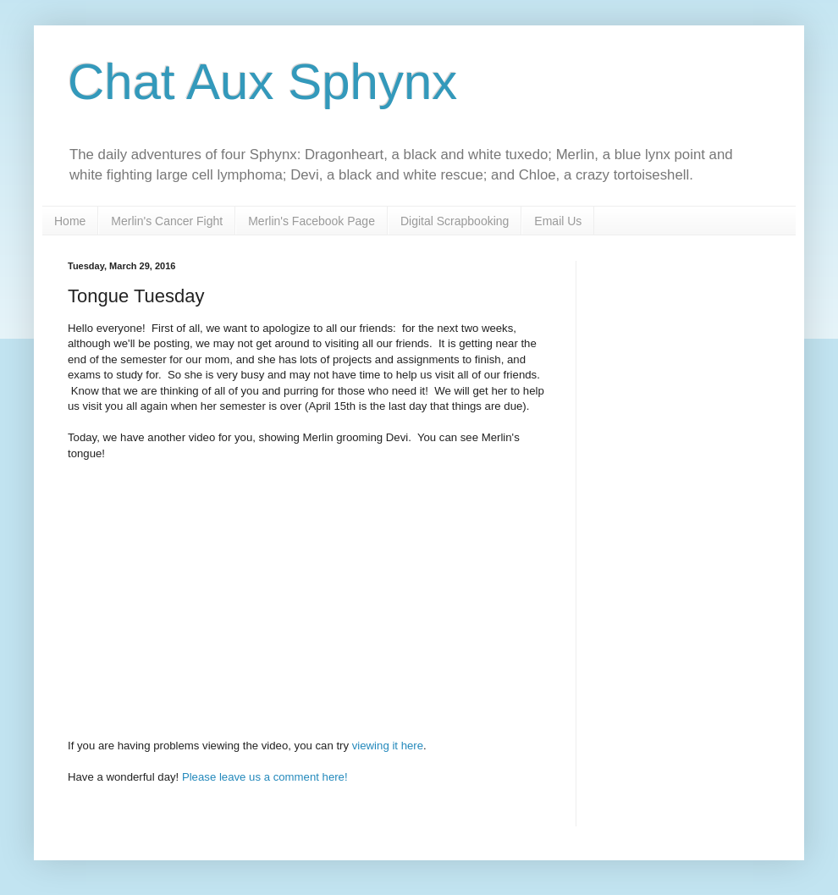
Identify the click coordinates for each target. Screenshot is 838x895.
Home (69, 221)
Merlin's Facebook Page (311, 221)
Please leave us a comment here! (265, 777)
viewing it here (387, 745)
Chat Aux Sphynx (262, 81)
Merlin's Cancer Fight (167, 221)
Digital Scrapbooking (454, 221)
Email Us (558, 221)
